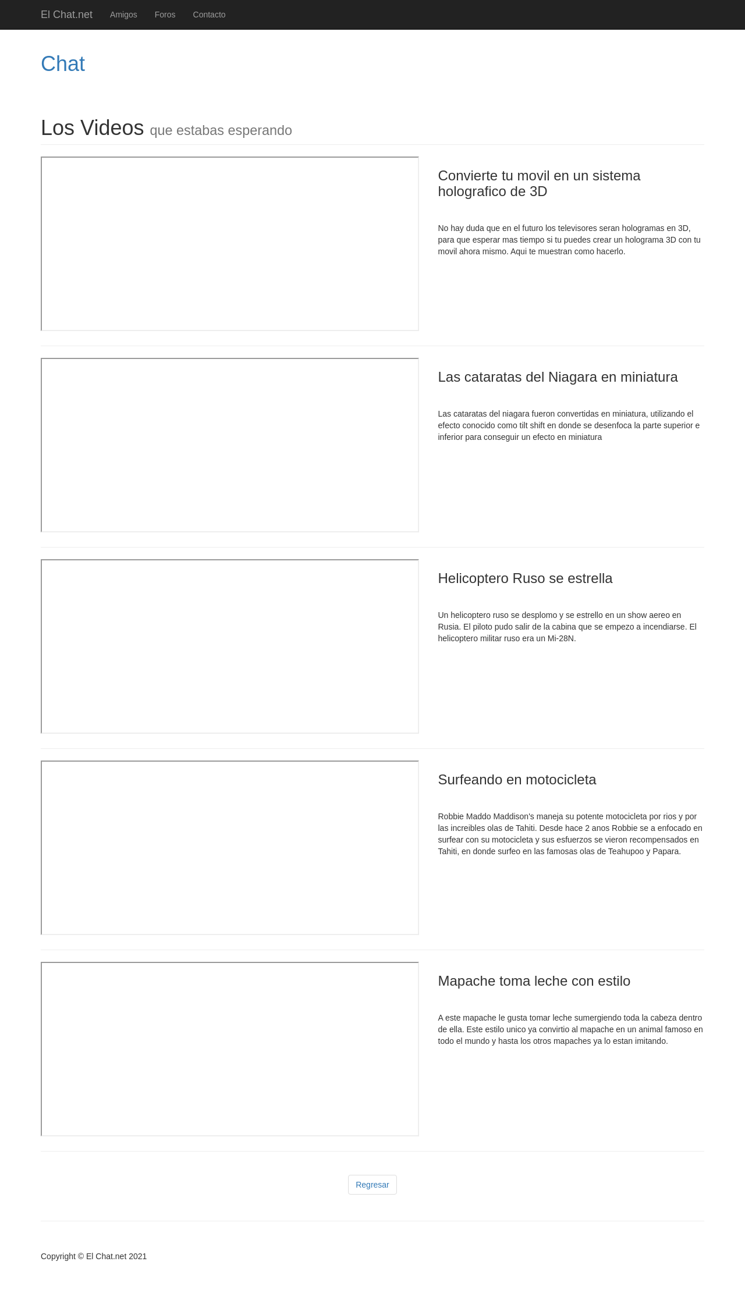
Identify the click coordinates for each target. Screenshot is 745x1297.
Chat (63, 64)
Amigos (123, 14)
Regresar (372, 1184)
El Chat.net (67, 14)
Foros (165, 14)
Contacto (209, 14)
